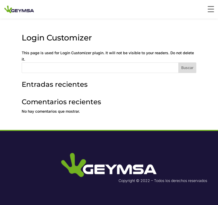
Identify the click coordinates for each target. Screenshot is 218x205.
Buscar (187, 67)
